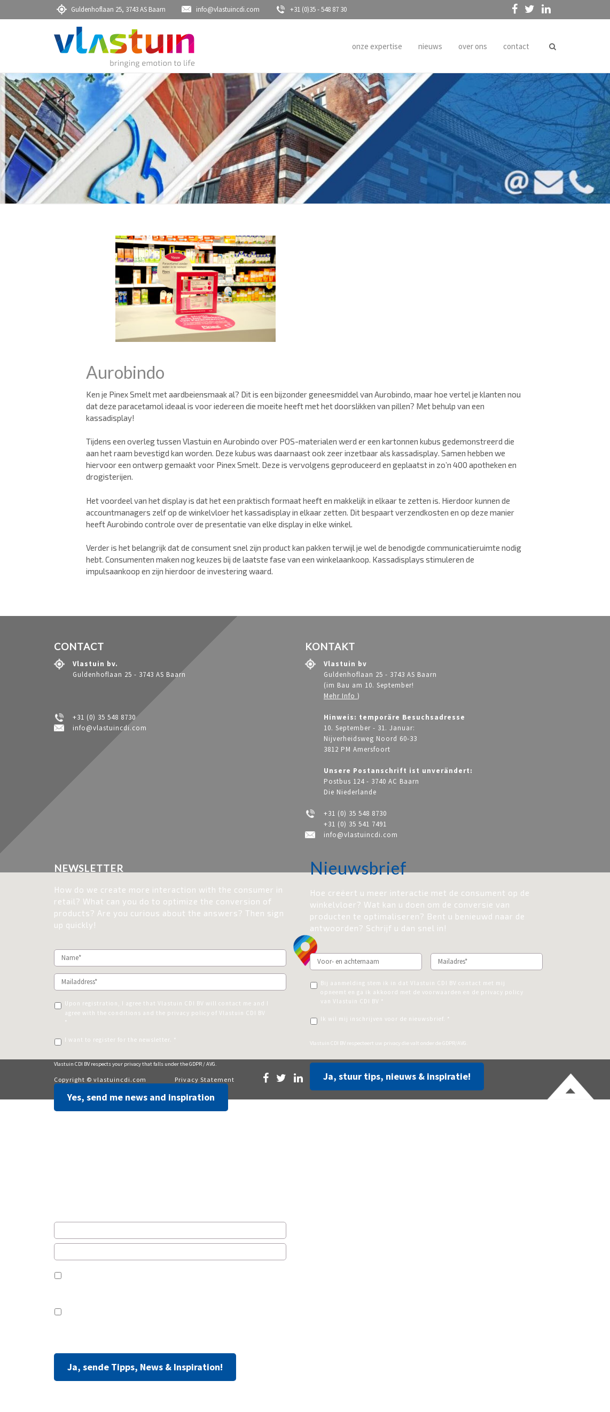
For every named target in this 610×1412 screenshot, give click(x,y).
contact (516, 46)
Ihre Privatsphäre (131, 1333)
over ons (472, 46)
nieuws (430, 46)
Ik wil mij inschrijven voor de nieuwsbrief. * (385, 1019)
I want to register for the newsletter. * (121, 1039)
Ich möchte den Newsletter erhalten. (119, 1309)
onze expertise (377, 46)
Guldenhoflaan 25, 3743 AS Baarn (111, 9)
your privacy (127, 1063)
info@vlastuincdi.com (221, 9)
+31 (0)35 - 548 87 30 (311, 9)
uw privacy (388, 1043)
